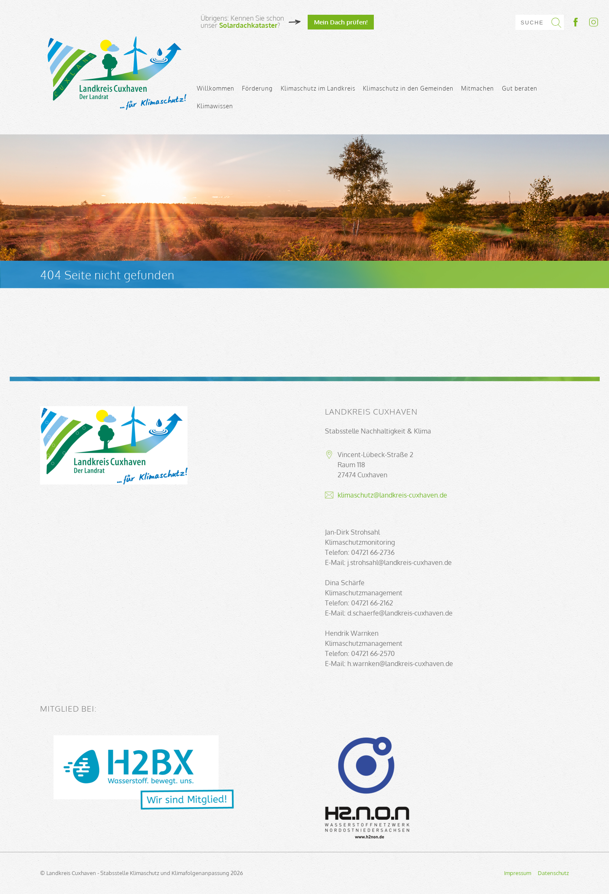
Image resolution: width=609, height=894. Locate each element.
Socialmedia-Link (585, 22)
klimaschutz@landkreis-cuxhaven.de (392, 495)
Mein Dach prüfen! (341, 22)
